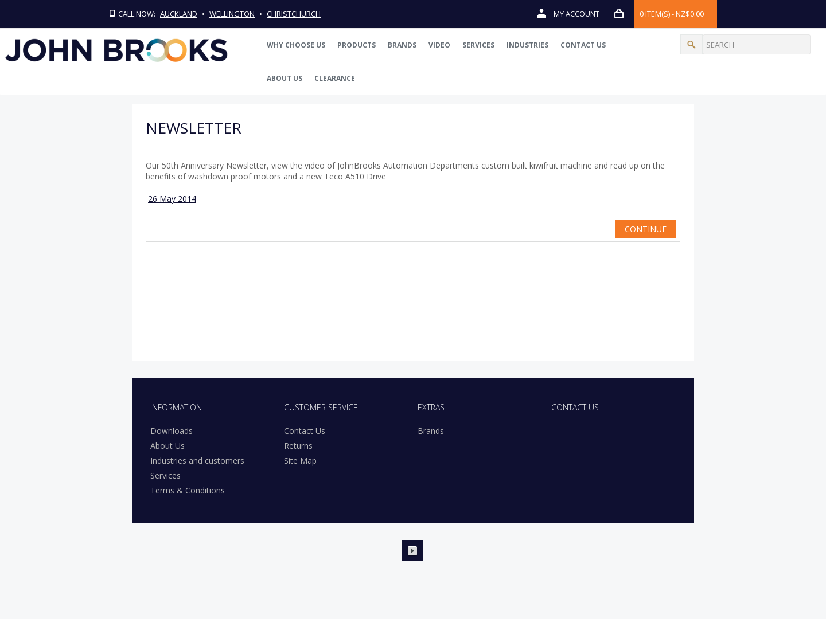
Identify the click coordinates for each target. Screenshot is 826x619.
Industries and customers (197, 460)
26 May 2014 (172, 198)
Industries (527, 45)
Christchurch (294, 14)
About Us (284, 78)
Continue (646, 229)
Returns (298, 445)
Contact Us (583, 45)
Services (478, 45)
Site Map (300, 460)
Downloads (171, 430)
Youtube (412, 550)
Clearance (334, 78)
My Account (568, 13)
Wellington (232, 14)
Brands (402, 45)
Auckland (179, 14)
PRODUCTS (356, 45)
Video (439, 45)
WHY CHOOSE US (296, 45)
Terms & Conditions (187, 490)
